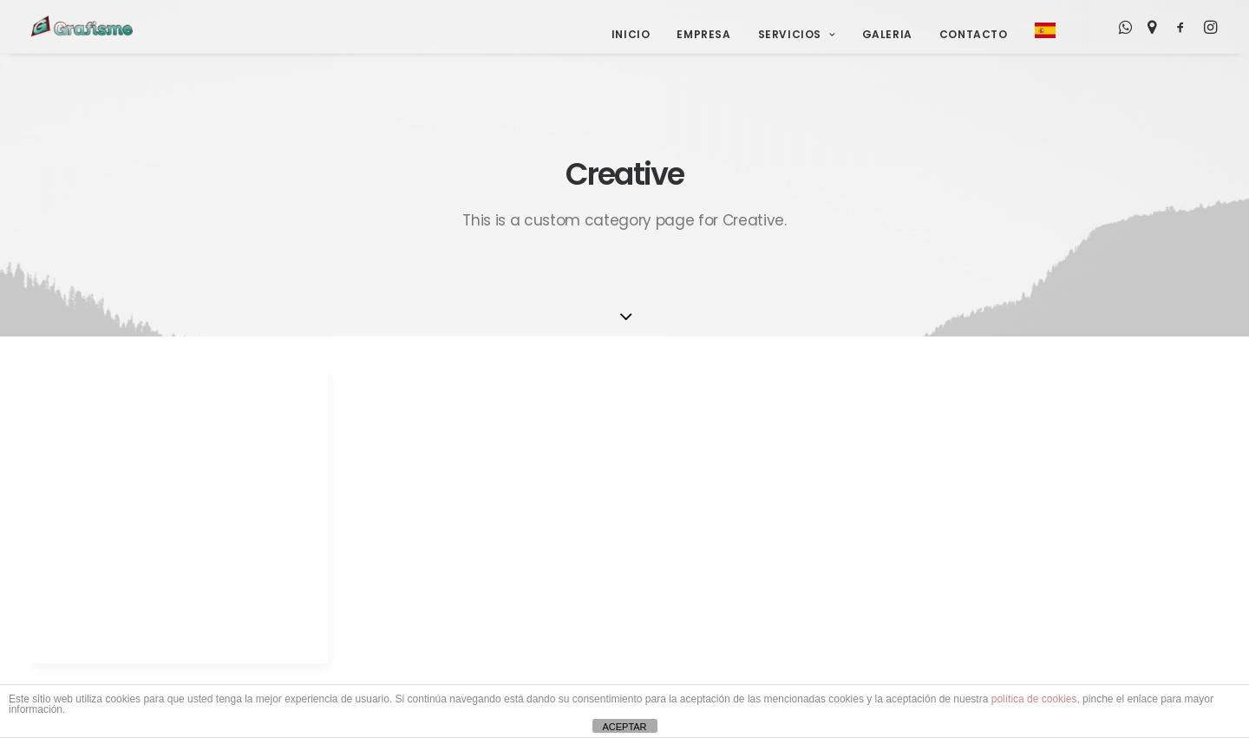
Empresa (703, 34)
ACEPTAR (624, 727)
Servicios (796, 34)
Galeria (887, 34)
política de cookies (1034, 699)
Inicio (631, 34)
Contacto (973, 34)
